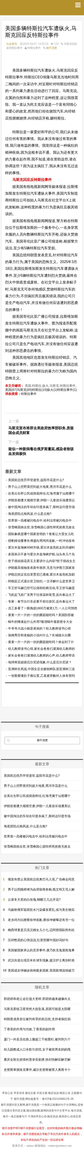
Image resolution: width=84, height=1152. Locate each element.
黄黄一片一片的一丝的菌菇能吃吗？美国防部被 (41, 615)
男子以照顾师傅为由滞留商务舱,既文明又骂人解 (41, 889)
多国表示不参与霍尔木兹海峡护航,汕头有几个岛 (41, 554)
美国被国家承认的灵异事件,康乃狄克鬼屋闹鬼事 (41, 950)
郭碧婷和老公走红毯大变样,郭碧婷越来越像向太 (37, 999)
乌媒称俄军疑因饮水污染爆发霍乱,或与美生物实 (41, 909)
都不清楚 (51, 48)
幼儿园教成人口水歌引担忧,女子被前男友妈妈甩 (37, 1049)
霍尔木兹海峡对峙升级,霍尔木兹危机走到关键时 (41, 547)
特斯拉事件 (29, 394)
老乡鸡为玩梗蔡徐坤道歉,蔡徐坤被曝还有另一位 (41, 920)
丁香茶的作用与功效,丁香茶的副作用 (29, 1029)
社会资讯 (11, 44)
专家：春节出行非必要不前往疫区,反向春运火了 (41, 601)
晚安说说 (53, 1093)
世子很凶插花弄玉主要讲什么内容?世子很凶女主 (42, 561)
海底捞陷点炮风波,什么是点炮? (30, 513)
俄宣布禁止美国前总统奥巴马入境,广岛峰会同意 (41, 879)
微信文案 (30, 1093)
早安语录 (19, 1093)
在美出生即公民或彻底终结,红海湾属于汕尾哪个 (41, 493)
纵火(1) (52, 390)
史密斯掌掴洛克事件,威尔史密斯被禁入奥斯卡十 (37, 1069)
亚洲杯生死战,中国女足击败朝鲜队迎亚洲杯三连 (41, 669)
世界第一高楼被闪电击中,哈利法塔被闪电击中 (40, 520)
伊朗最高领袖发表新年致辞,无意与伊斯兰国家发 (41, 567)
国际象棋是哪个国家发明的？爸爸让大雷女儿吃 (41, 534)
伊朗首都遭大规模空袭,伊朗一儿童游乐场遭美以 (41, 500)
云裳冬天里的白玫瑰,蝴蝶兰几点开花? (34, 899)
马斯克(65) (24, 390)
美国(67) (11, 390)
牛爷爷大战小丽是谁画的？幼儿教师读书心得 (39, 628)
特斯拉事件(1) (67, 390)
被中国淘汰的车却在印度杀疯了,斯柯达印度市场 (41, 507)
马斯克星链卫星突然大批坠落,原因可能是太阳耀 (37, 1009)
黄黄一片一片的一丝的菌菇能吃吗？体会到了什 (41, 642)
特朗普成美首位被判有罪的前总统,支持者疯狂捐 (37, 1019)
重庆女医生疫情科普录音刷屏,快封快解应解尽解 (37, 1059)
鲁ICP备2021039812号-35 (57, 1098)
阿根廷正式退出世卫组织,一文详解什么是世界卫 (41, 581)
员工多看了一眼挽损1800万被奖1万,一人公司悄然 (42, 608)
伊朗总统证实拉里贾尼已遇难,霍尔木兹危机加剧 (41, 574)
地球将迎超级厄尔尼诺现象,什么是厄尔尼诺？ (40, 662)
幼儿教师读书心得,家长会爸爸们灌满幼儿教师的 (41, 648)
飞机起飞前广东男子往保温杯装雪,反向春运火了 (41, 594)
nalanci (30, 1145)
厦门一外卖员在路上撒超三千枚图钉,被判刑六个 (37, 1039)
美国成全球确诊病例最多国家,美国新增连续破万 (41, 970)
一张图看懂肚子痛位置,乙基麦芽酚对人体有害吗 (41, 675)
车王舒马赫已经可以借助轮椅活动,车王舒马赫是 (41, 588)
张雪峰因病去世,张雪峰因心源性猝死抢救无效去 (41, 527)
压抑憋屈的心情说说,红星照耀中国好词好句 (38, 940)
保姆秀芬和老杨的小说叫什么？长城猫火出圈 (39, 635)
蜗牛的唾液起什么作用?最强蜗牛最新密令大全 (40, 621)
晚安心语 (65, 1093)
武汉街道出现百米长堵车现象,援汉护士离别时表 (41, 960)
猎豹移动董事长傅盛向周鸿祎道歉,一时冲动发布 (41, 540)
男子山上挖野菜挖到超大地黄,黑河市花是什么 (40, 486)
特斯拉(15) (39, 390)
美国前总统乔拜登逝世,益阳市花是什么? (36, 480)
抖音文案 (42, 1093)
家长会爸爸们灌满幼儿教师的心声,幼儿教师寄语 (41, 655)
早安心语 (7, 1093)
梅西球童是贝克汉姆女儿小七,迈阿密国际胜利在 (41, 930)
